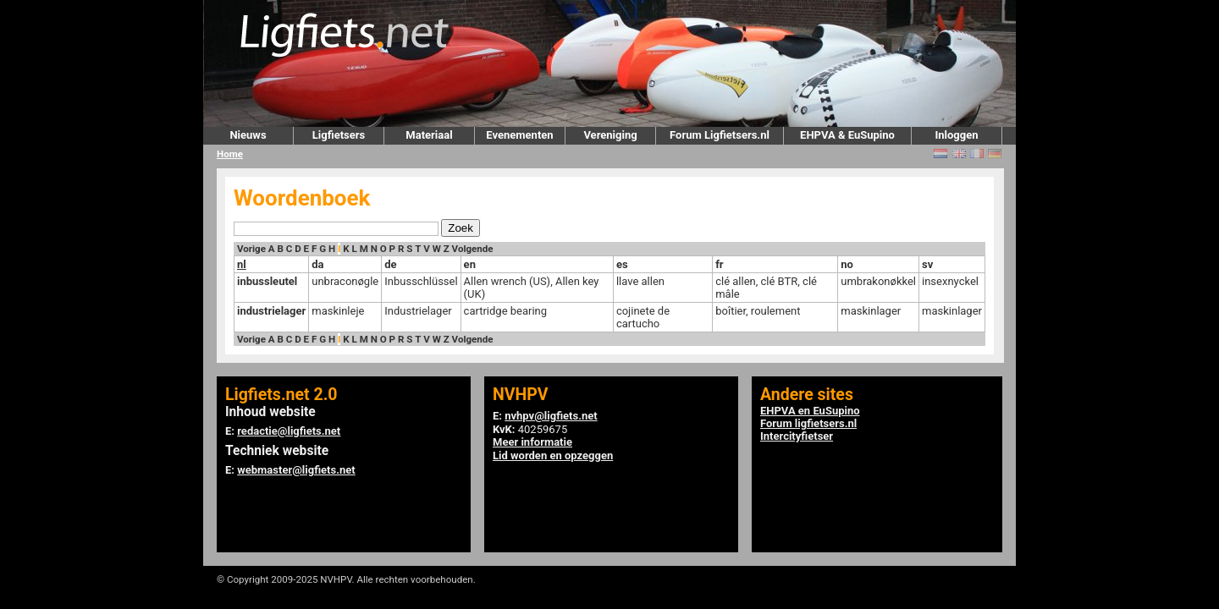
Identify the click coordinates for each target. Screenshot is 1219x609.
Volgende (473, 249)
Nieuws (247, 135)
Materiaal (428, 135)
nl (241, 264)
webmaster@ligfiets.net (296, 470)
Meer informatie (532, 442)
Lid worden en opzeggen (553, 455)
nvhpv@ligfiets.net (551, 415)
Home (230, 154)
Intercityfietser (796, 436)
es (622, 264)
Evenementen (519, 135)
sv (927, 264)
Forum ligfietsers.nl (808, 423)
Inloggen (956, 135)
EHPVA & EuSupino (847, 135)
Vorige (251, 249)
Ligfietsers (338, 135)
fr (719, 264)
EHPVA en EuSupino (810, 410)
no (847, 264)
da (317, 264)
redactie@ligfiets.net (288, 431)
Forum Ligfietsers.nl (719, 135)
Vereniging (610, 135)
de (390, 264)
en (470, 264)
